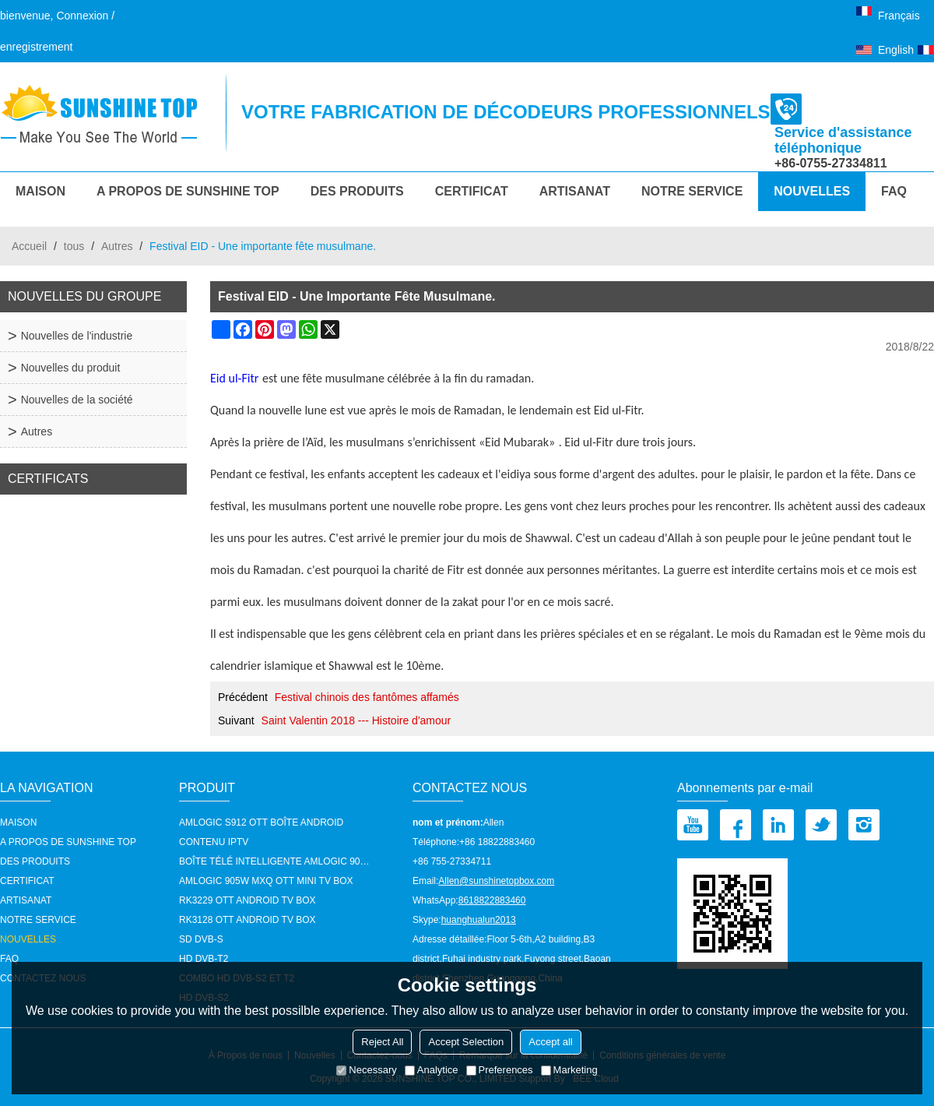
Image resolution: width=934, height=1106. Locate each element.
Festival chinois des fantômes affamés (367, 697)
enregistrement (36, 47)
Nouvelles (812, 191)
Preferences (499, 1070)
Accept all (550, 1042)
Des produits (357, 191)
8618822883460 (492, 900)
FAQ (894, 191)
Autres (116, 246)
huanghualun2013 (478, 919)
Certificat (471, 191)
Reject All (382, 1042)
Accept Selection (466, 1042)
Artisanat (574, 191)
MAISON (40, 191)
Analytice (431, 1070)
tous (74, 246)
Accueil (29, 246)
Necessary (366, 1070)
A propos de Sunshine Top (188, 191)
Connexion (82, 15)
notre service (692, 191)
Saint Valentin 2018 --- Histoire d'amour (356, 720)
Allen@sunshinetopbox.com (496, 880)
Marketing (569, 1070)
